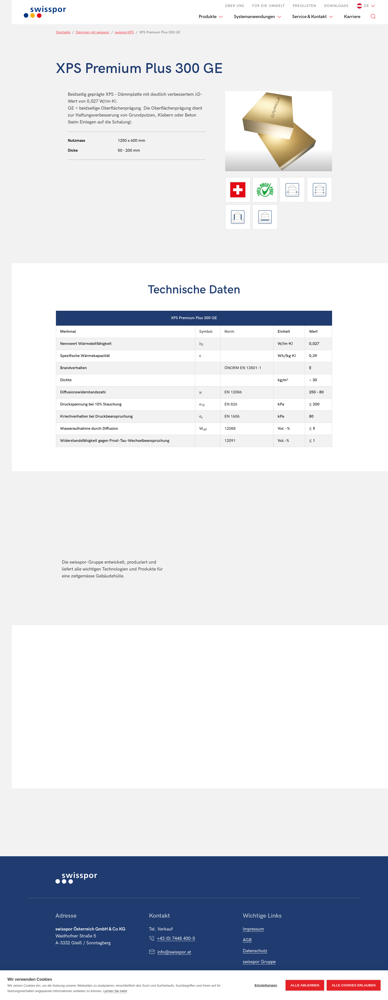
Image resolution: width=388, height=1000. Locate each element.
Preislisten (304, 6)
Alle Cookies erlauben (354, 985)
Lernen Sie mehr (115, 991)
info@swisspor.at (174, 952)
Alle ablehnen (305, 985)
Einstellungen (266, 985)
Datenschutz (255, 950)
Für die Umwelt (268, 6)
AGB (247, 940)
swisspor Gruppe (259, 961)
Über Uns (234, 6)
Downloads (336, 6)
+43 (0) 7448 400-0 (176, 938)
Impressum (253, 929)
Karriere (352, 16)
